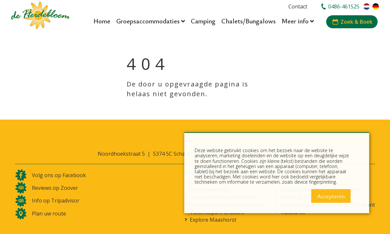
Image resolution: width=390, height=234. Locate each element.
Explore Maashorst (213, 220)
